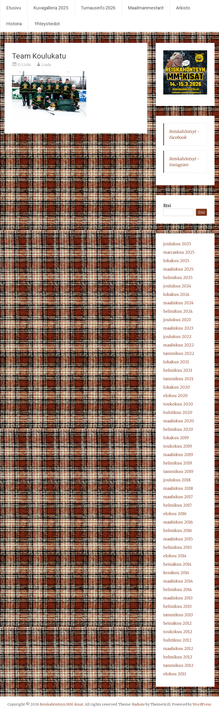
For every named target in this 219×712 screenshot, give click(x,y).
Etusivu (13, 7)
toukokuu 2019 (177, 446)
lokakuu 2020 (176, 387)
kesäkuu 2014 (176, 572)
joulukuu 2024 (177, 285)
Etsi (167, 205)
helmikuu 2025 (177, 277)
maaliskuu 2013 (177, 597)
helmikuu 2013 (177, 606)
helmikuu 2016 (177, 530)
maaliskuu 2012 (178, 648)
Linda (46, 64)
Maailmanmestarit (146, 7)
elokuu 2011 (174, 673)
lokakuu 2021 (176, 361)
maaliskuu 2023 (178, 328)
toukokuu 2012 (177, 631)
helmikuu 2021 (177, 370)
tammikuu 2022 (178, 353)
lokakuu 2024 (176, 294)
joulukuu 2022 (177, 336)
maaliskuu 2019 (178, 454)
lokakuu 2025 (176, 260)
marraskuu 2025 (178, 252)
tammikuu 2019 (178, 471)
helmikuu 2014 (177, 589)
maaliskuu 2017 (178, 496)
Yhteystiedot (47, 23)
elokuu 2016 (175, 513)
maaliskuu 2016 (178, 522)
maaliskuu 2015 (178, 538)
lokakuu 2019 (176, 437)
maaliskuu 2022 (178, 344)
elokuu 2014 (175, 555)
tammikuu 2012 (178, 665)
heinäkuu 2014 (177, 564)
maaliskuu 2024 (178, 302)
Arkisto (183, 7)
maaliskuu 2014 (178, 581)
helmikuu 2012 (177, 656)
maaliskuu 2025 (178, 269)
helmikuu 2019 (177, 463)
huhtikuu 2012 (177, 640)
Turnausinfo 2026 (98, 7)
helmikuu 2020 (178, 429)
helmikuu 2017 (177, 505)
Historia (14, 23)
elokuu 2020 (175, 395)
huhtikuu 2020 (177, 412)
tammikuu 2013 (178, 614)
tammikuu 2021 (178, 378)
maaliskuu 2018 (178, 488)
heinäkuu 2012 (177, 623)
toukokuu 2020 (178, 404)
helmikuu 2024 (178, 311)
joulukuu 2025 (177, 243)
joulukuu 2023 (177, 319)
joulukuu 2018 (177, 479)
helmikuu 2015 (177, 547)
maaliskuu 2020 (178, 420)
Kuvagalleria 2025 (51, 7)
